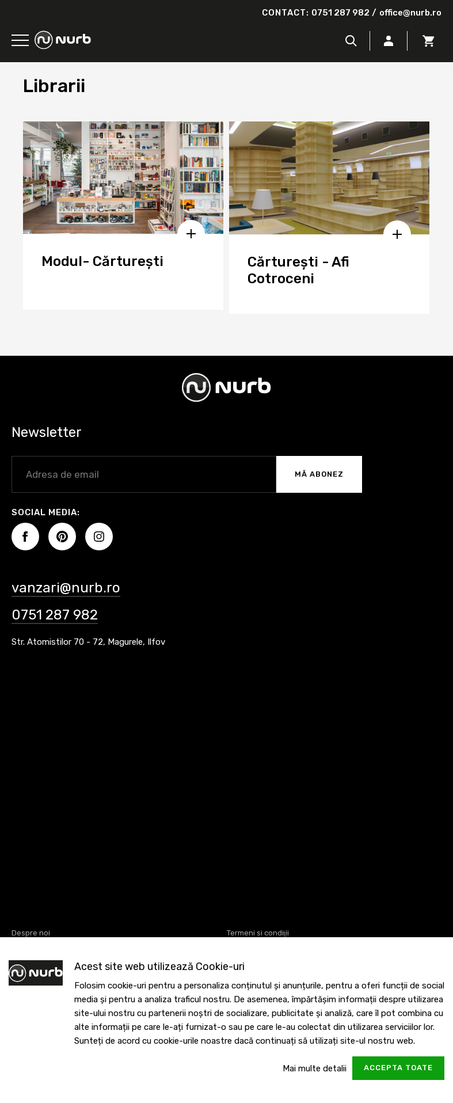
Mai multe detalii (315, 1068)
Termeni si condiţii (258, 933)
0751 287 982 (340, 12)
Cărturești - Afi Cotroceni (298, 270)
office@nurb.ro (410, 12)
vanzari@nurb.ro (66, 588)
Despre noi (31, 933)
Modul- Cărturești (102, 261)
